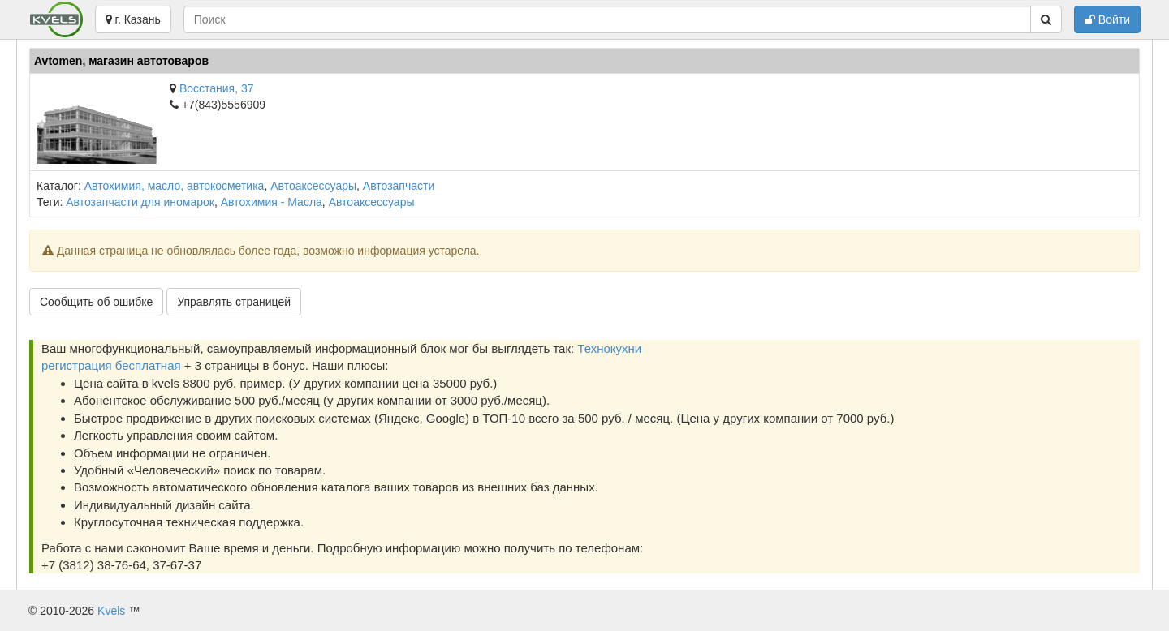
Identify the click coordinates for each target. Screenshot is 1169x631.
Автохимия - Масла (271, 201)
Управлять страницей (234, 301)
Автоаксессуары (313, 185)
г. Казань (133, 19)
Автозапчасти (398, 185)
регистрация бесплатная (111, 365)
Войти (1107, 19)
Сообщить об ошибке (96, 301)
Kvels (111, 610)
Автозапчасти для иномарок (140, 201)
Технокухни (609, 348)
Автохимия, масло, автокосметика (174, 185)
